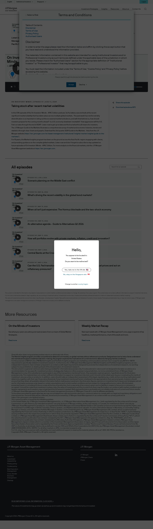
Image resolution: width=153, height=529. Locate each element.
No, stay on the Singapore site (76, 274)
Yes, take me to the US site (76, 270)
